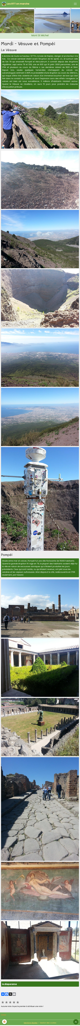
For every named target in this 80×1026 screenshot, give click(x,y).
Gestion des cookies (48, 1023)
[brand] (15, 4)
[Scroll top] (75, 1021)
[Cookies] (4, 1021)
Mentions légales (31, 1023)
